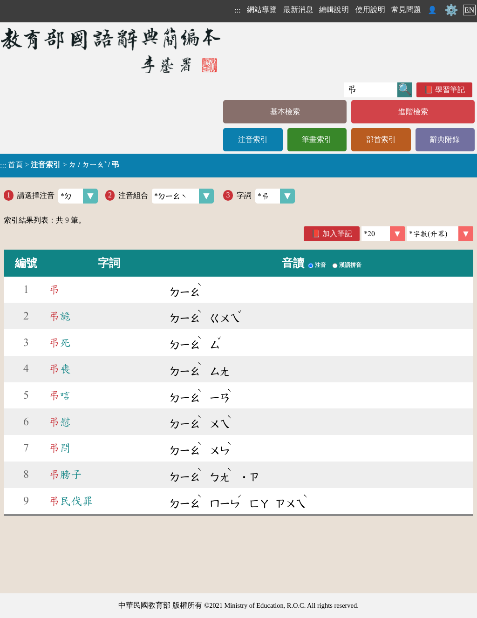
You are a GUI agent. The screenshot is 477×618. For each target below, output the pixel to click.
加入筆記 (337, 234)
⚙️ (451, 10)
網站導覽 (262, 10)
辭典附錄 (445, 139)
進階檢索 (413, 111)
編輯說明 (334, 10)
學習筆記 (450, 90)
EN (469, 10)
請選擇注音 (57, 196)
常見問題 (406, 10)
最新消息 (298, 10)
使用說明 (370, 10)
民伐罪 (70, 501)
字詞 (266, 196)
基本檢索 (285, 111)
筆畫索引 (317, 139)
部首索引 (381, 139)
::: (237, 10)
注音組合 (166, 196)
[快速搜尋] (370, 89)
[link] (440, 233)
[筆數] (383, 233)
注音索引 (253, 139)
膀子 (65, 474)
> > (59, 165)
